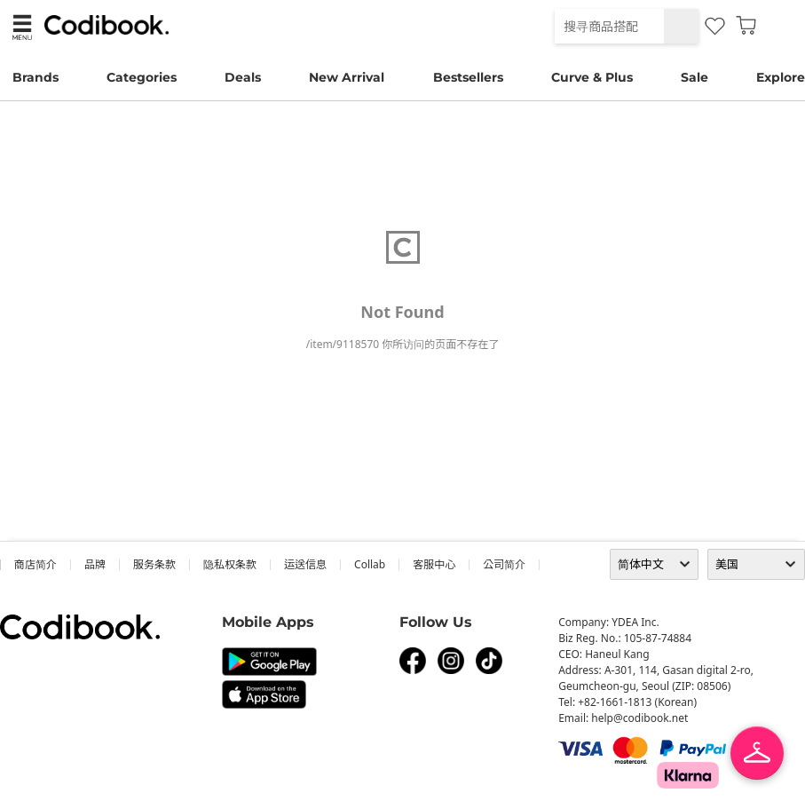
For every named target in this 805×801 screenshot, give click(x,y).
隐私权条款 (229, 564)
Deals (243, 77)
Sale (694, 77)
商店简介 (35, 564)
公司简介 (504, 564)
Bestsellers (468, 77)
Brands (35, 77)
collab (369, 564)
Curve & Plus (592, 77)
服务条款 (154, 564)
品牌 (95, 564)
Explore (780, 77)
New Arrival (346, 77)
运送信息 (305, 564)
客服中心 (434, 564)
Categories (142, 77)
